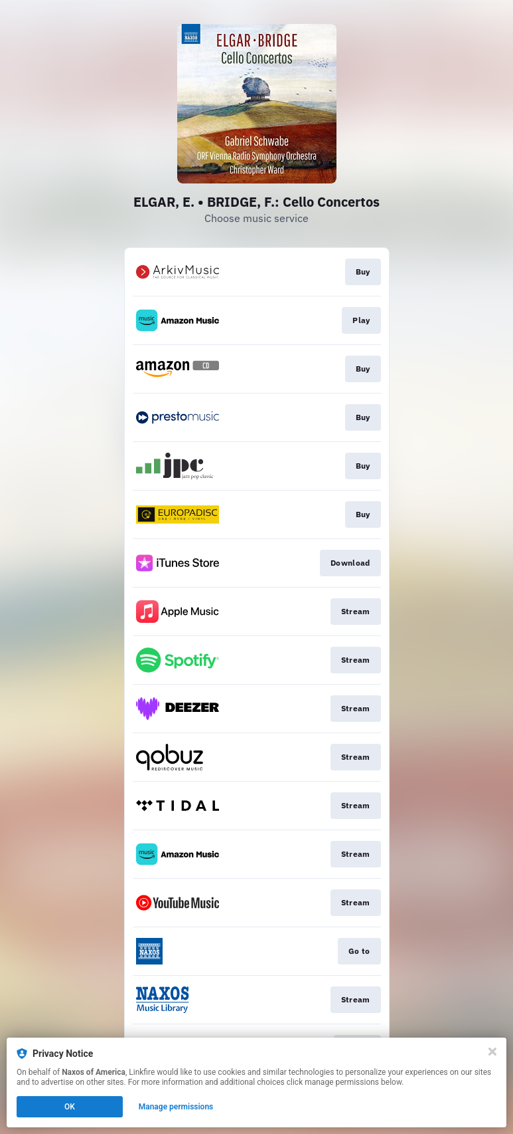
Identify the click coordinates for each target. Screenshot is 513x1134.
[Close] (492, 1051)
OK (69, 1106)
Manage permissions (176, 1106)
